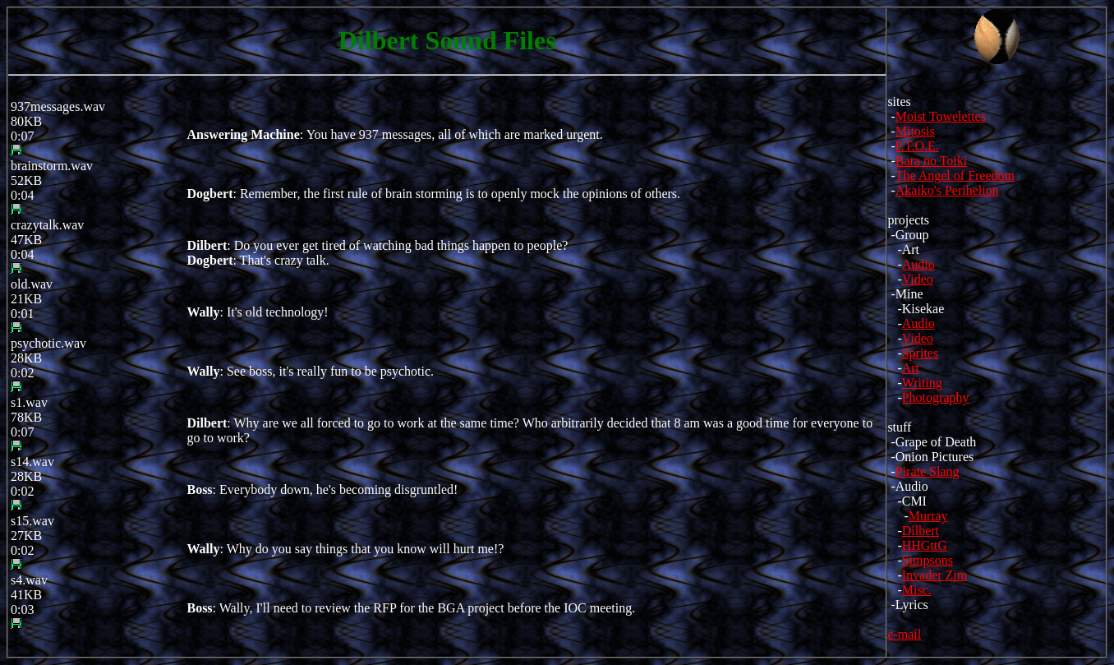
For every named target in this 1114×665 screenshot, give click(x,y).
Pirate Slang (927, 471)
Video (917, 279)
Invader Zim (935, 575)
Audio (918, 264)
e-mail (904, 634)
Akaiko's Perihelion (947, 190)
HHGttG (924, 545)
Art (910, 368)
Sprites (920, 353)
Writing (922, 383)
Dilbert (920, 531)
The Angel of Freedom (955, 175)
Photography (935, 397)
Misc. (917, 590)
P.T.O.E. (917, 146)
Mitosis (915, 131)
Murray (928, 516)
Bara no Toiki (931, 161)
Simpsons (927, 560)
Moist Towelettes (940, 116)
